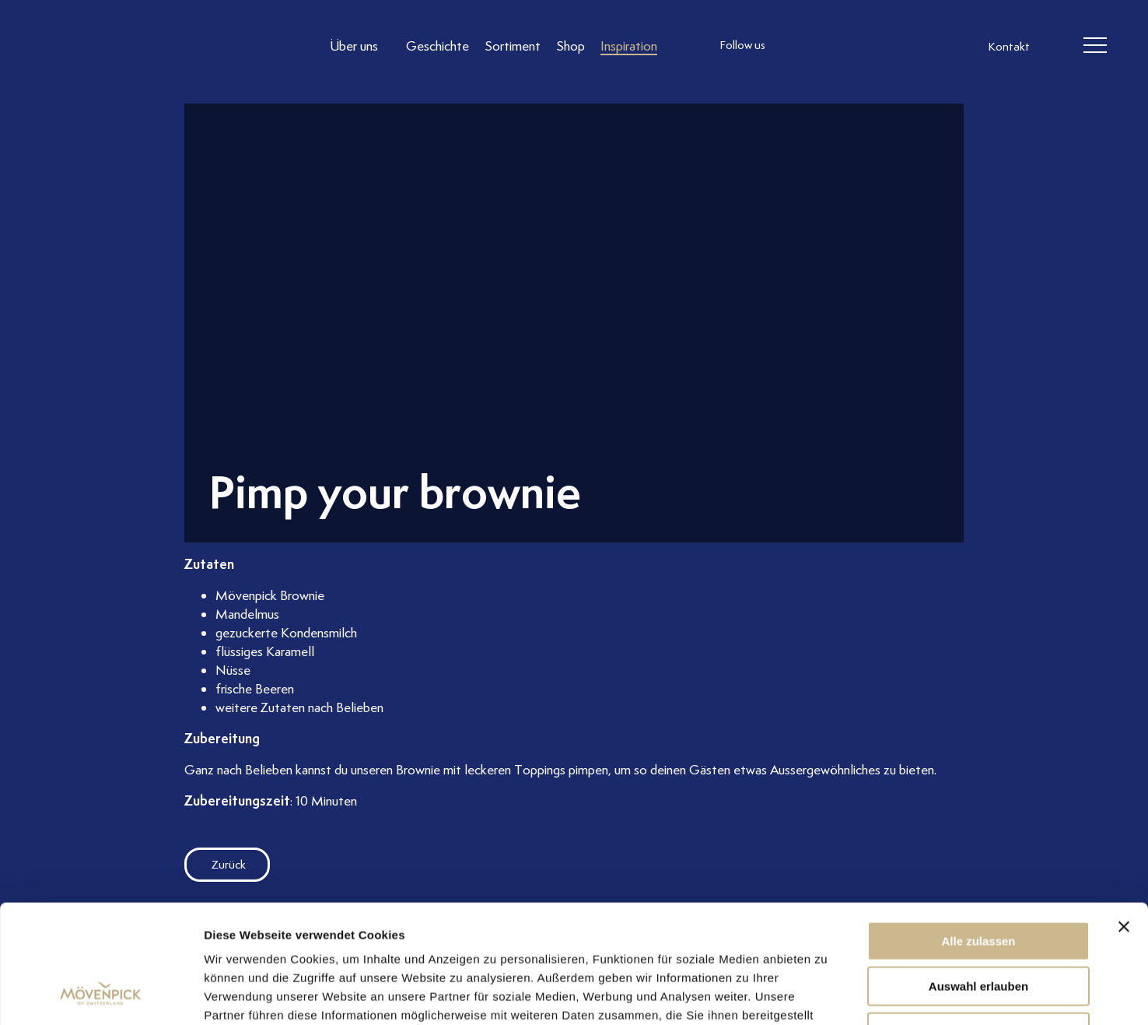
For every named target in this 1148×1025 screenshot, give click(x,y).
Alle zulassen (978, 834)
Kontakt (1009, 46)
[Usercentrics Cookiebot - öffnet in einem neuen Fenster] (101, 994)
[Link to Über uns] (360, 45)
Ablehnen (978, 925)
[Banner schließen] (1123, 820)
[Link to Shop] (570, 45)
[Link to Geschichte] (437, 45)
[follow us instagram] (797, 46)
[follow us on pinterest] (890, 46)
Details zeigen (827, 994)
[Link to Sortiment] (513, 45)
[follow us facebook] (828, 46)
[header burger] (1095, 45)
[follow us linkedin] (859, 46)
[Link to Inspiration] (628, 45)
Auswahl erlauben (978, 880)
